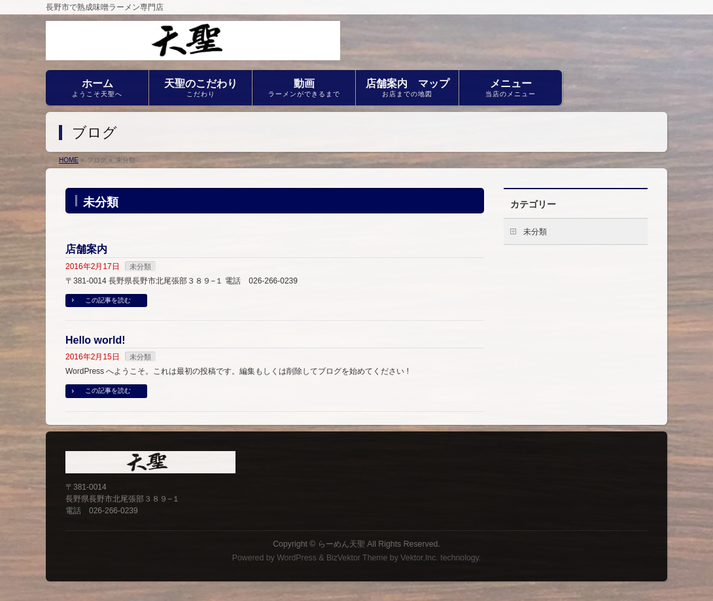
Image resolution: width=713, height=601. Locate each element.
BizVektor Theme (357, 557)
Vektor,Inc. (419, 557)
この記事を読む (108, 300)
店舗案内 (86, 249)
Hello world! (95, 340)
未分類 (140, 266)
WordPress (297, 557)
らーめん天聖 (341, 544)
